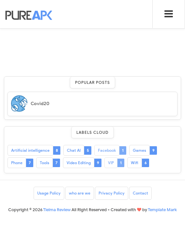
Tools (44, 162)
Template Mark (162, 209)
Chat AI (74, 150)
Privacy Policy (112, 193)
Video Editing (79, 162)
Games (139, 150)
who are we (79, 193)
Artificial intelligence (30, 150)
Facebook (107, 150)
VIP (111, 162)
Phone (17, 162)
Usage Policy (49, 193)
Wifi (134, 162)
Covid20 (40, 103)
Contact (140, 193)
